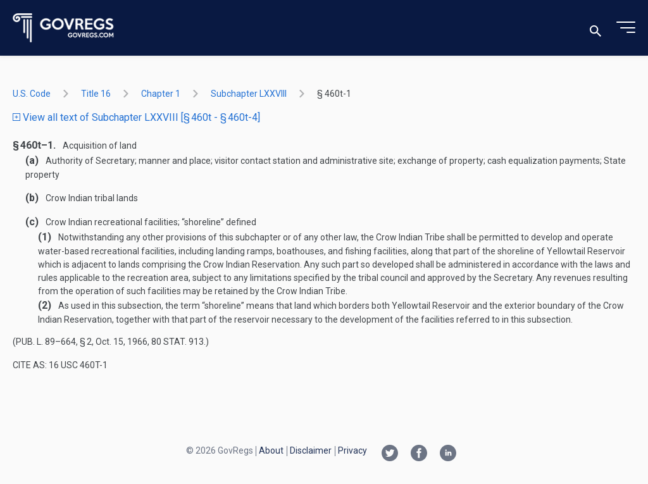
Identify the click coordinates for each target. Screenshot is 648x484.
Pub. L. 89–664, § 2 (54, 342)
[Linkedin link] (448, 454)
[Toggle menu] (625, 28)
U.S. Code (32, 94)
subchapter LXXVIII (249, 94)
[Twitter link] (390, 454)
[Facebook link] (419, 454)
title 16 (96, 94)
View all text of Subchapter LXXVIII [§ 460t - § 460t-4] (136, 117)
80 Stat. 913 (177, 342)
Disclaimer (311, 450)
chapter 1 (160, 94)
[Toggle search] (595, 28)
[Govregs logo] (64, 28)
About (271, 450)
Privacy (352, 450)
